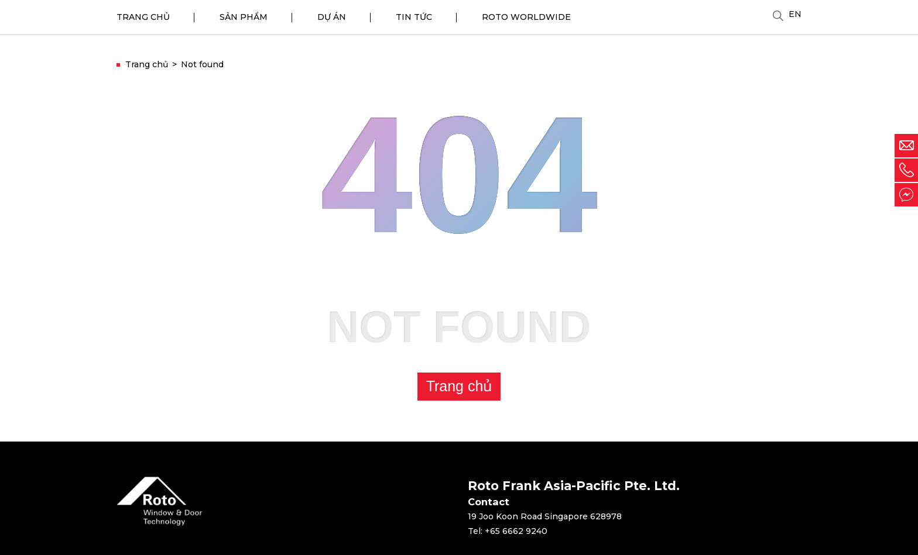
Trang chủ (459, 386)
